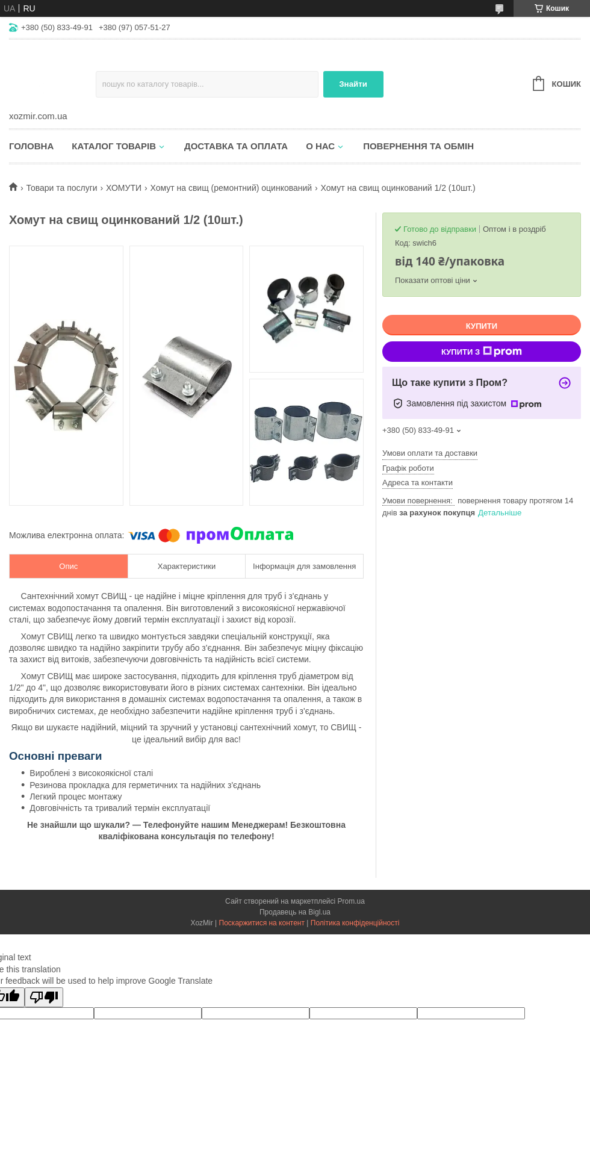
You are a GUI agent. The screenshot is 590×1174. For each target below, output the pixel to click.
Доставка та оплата (236, 146)
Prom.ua (351, 901)
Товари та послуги (61, 188)
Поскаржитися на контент (262, 923)
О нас (320, 146)
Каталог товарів (114, 146)
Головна (31, 146)
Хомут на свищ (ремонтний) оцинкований (231, 188)
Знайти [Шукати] (353, 84)
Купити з (481, 351)
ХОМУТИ (123, 188)
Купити (481, 326)
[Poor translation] (44, 997)
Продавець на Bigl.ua (295, 912)
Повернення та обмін (418, 146)
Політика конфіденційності (355, 923)
